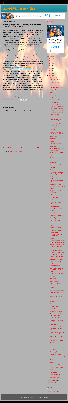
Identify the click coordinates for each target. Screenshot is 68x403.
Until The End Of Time (56, 123)
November (53, 380)
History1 (52, 238)
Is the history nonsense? (56, 311)
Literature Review (54, 206)
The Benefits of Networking (57, 318)
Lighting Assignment (55, 227)
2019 (50, 60)
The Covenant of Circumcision (54, 126)
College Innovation (55, 213)
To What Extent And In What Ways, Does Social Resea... (57, 241)
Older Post (40, 148)
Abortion (52, 157)
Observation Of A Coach (56, 82)
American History (54, 102)
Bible (51, 176)
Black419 (52, 369)
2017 (50, 65)
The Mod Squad (54, 372)
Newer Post (6, 148)
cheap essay (31, 97)
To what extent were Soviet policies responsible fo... (57, 113)
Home (23, 148)
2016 (50, 68)
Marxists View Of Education (57, 364)
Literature (52, 167)
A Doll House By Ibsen (56, 80)
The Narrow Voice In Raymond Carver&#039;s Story (57, 180)
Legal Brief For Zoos (55, 220)
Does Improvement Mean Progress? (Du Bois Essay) (57, 173)
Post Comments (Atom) (15, 151)
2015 (50, 70)
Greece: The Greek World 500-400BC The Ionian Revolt (56, 328)
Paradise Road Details (55, 165)
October (52, 382)
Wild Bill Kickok (54, 309)
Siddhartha (52, 92)
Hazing (52, 301)
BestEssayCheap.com (16, 93)
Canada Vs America (55, 283)
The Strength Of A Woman (57, 340)
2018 (50, 63)
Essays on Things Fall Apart (57, 290)
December (53, 77)
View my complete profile (53, 391)
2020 (50, 58)
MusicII (52, 85)
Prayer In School (54, 324)
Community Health (55, 265)
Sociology (52, 141)
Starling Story (53, 162)
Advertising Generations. (56, 352)
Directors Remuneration (56, 222)
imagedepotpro (33, 397)
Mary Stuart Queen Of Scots (57, 374)
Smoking (52, 362)
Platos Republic (54, 343)
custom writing (50, 21)
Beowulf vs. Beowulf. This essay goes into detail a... (57, 333)
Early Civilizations (55, 377)
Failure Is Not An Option (56, 367)
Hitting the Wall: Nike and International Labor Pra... (57, 132)
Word (51, 225)
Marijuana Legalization (56, 143)
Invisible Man (53, 299)
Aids (51, 345)
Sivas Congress (54, 94)
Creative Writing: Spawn (56, 273)
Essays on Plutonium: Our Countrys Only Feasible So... (56, 269)
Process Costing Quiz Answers (55, 203)
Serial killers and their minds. (57, 100)
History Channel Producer (56, 256)
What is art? (53, 138)
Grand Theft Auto (54, 281)
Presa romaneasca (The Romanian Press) (56, 314)
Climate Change (54, 197)
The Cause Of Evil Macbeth (57, 87)
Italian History (53, 136)
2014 (50, 73)
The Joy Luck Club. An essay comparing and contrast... (57, 120)
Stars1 (51, 304)
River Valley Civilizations (56, 152)
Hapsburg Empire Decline (56, 155)
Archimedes (53, 278)
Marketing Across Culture (56, 259)
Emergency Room (54, 116)
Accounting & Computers (56, 215)
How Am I (52, 276)
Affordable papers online (19, 8)
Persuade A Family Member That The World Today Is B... (57, 246)
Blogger (46, 397)
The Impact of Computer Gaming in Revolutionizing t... (57, 356)
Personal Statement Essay (56, 250)
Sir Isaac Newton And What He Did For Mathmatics (57, 253)
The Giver (52, 129)
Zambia (52, 360)
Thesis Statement (54, 160)
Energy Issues (53, 146)
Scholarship (53, 218)
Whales (52, 97)
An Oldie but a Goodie (56, 230)
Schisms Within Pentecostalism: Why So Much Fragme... (56, 234)
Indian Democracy (54, 195)
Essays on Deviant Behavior (57, 90)
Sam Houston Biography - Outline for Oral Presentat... (57, 109)
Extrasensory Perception (56, 184)
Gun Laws (52, 170)
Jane (49, 389)
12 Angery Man (54, 306)
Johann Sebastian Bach (56, 296)
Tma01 (52, 200)
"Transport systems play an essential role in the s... (57, 105)
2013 (50, 75)
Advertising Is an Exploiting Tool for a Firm (57, 149)
